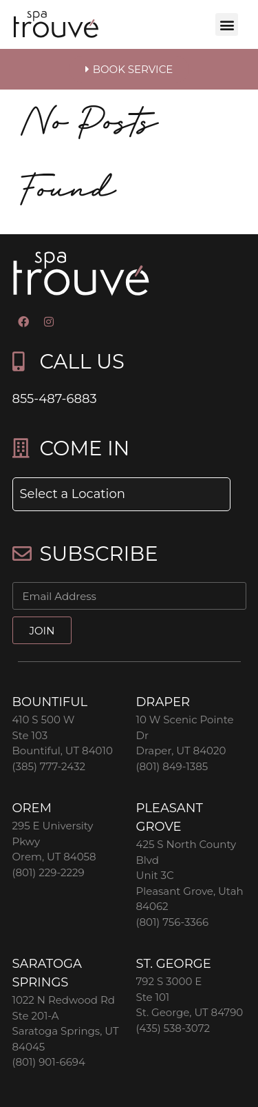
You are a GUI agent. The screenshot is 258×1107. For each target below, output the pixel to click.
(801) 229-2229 (48, 872)
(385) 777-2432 (48, 766)
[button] (226, 24)
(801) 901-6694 (48, 1061)
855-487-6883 (54, 398)
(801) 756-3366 (172, 922)
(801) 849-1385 (172, 766)
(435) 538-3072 (173, 1028)
